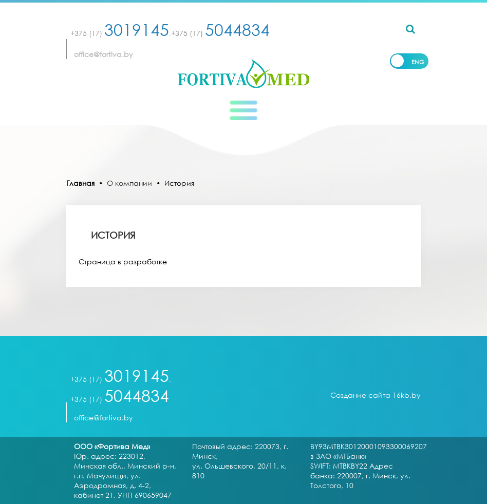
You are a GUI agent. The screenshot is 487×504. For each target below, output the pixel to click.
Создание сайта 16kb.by (375, 395)
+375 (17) (119, 33)
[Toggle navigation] (243, 110)
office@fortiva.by (103, 54)
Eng (418, 62)
